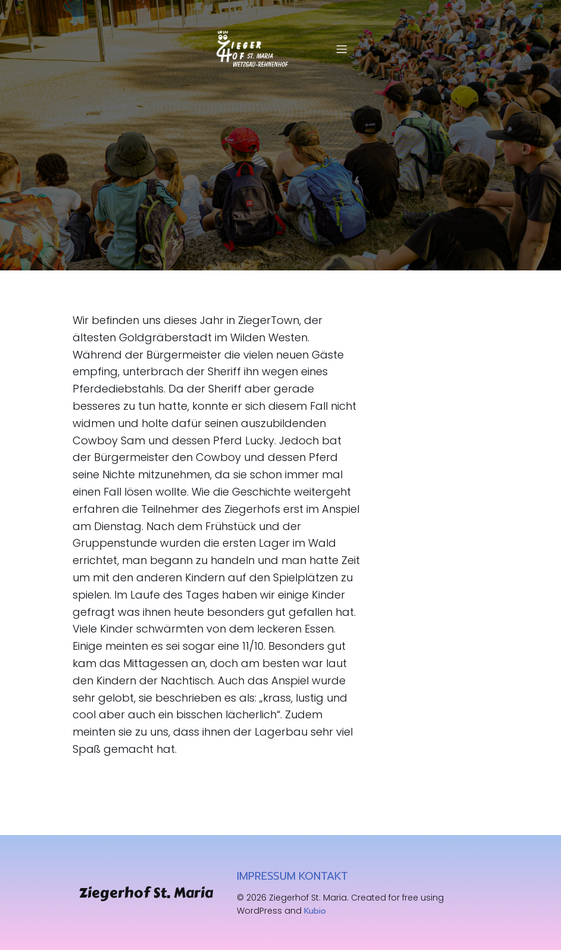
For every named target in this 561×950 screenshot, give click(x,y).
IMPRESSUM (266, 876)
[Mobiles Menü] (341, 49)
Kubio (315, 911)
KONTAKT (323, 876)
